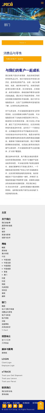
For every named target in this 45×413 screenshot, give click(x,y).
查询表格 (5, 394)
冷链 (3, 321)
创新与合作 (6, 238)
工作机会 (5, 343)
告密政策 (26, 403)
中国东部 (7, 260)
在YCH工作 (6, 340)
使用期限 (36, 403)
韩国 (3, 284)
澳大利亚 (5, 253)
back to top (40, 405)
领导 (3, 232)
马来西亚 (5, 287)
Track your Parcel (9, 381)
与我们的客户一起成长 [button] (14, 59)
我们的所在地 (7, 391)
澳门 (5, 275)
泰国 (3, 293)
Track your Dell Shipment (12, 375)
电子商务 (5, 318)
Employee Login (8, 365)
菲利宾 (4, 290)
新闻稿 (4, 353)
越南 (3, 296)
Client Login (6, 362)
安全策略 (16, 403)
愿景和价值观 (7, 226)
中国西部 (7, 266)
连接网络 (5, 324)
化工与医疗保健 (8, 309)
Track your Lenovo (9, 378)
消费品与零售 (7, 312)
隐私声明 (6, 403)
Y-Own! (5, 330)
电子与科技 (6, 315)
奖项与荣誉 (6, 235)
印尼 (3, 281)
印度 (3, 278)
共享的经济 (6, 327)
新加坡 (4, 250)
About (22, 42)
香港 (5, 272)
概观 (3, 247)
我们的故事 (6, 223)
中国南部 (7, 269)
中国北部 (7, 263)
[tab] (22, 59)
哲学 (3, 229)
